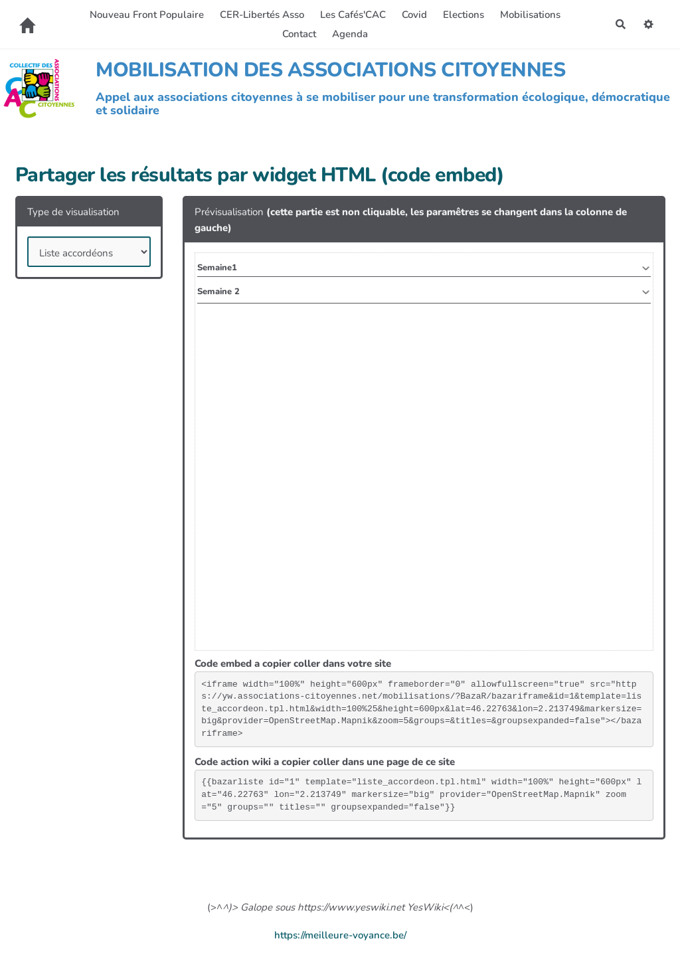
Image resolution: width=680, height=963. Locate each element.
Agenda (350, 34)
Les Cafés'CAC (353, 14)
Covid (414, 14)
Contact (299, 34)
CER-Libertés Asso (262, 14)
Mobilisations (530, 14)
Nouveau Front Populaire (147, 14)
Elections (463, 14)
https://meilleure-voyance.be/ (340, 935)
